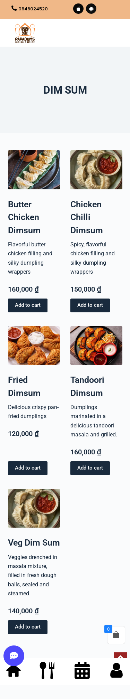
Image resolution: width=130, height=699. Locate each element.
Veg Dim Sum (34, 543)
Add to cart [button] (28, 305)
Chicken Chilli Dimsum (86, 217)
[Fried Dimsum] (34, 345)
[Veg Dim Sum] (34, 508)
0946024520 (33, 9)
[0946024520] (14, 9)
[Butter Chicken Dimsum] (34, 169)
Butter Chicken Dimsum (24, 217)
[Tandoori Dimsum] (96, 345)
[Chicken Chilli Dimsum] (96, 169)
